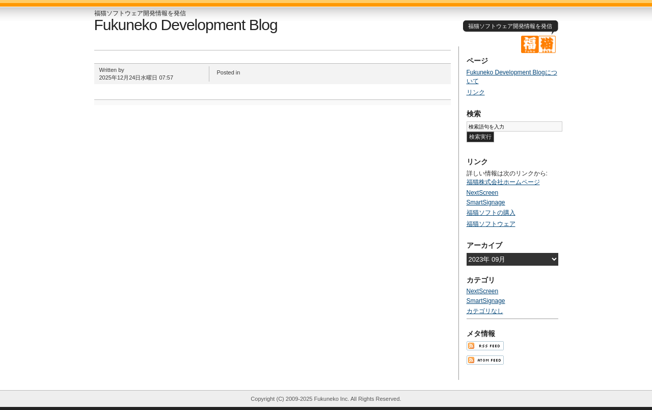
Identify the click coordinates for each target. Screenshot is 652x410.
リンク (476, 92)
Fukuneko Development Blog (186, 24)
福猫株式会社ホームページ (503, 182)
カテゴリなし (485, 311)
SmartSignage (486, 202)
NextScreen (483, 192)
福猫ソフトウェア (491, 223)
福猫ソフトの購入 (491, 212)
